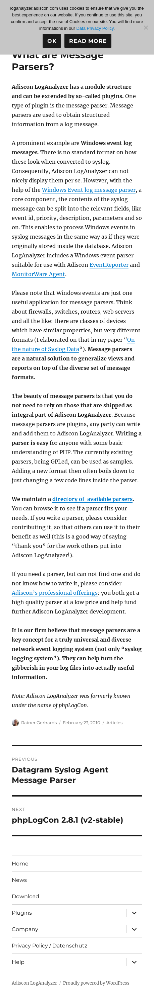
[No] (145, 27)
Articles (114, 722)
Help (18, 962)
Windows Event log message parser (89, 189)
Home (20, 863)
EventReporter (109, 264)
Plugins (22, 913)
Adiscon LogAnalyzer (34, 983)
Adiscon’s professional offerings (55, 592)
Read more (88, 41)
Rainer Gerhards (39, 722)
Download (25, 896)
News (19, 880)
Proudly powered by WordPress (96, 983)
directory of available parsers (92, 499)
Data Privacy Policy (94, 28)
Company (25, 929)
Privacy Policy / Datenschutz (49, 945)
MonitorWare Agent (38, 274)
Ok (52, 41)
